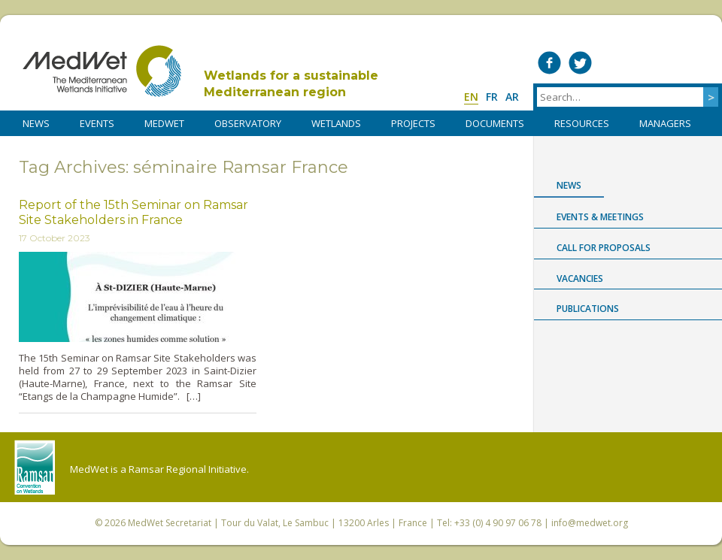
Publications (588, 308)
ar (512, 96)
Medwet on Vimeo (642, 62)
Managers (665, 123)
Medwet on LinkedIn (611, 62)
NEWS (36, 123)
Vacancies (580, 278)
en (471, 96)
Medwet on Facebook (549, 62)
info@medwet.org (589, 522)
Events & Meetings (600, 216)
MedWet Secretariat (169, 522)
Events (97, 123)
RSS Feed (703, 62)
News (569, 185)
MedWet (102, 71)
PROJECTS (413, 123)
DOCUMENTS (495, 123)
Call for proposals (604, 247)
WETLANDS (336, 123)
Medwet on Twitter (580, 62)
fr (492, 96)
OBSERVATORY (247, 123)
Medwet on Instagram (672, 62)
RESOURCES (581, 123)
